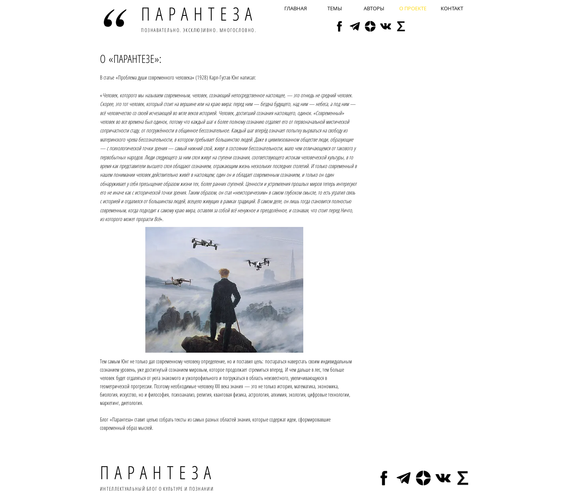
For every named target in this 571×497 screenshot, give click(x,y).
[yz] (370, 26)
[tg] (355, 26)
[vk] (385, 26)
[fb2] (339, 26)
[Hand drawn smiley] (115, 18)
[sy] (401, 26)
